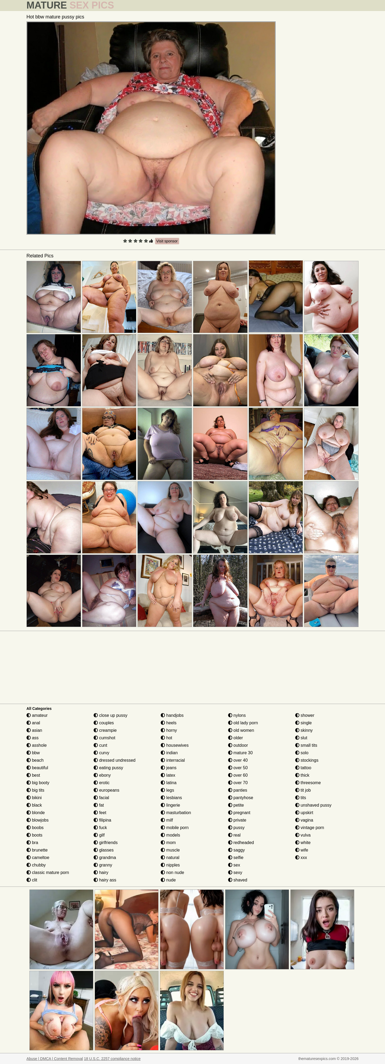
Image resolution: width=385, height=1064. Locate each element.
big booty (37, 782)
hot (166, 738)
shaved (237, 880)
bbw (33, 752)
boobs (35, 827)
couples (104, 723)
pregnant (239, 812)
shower (304, 715)
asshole (36, 745)
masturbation (176, 812)
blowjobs (37, 820)
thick (302, 775)
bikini (34, 797)
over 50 (238, 767)
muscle (170, 850)
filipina (102, 820)
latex (168, 775)
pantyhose (240, 797)
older (235, 738)
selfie (236, 857)
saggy (236, 850)
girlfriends (106, 842)
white (303, 842)
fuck (100, 827)
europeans (106, 790)
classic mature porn (47, 872)
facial (101, 797)
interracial (173, 760)
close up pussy (110, 715)
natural (170, 857)
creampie (105, 730)
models (170, 835)
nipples (170, 865)
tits (300, 797)
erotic (102, 782)
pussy (236, 827)
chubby (36, 865)
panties (237, 790)
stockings (306, 760)
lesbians (171, 797)
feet (100, 812)
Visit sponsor (167, 241)
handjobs (172, 715)
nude (168, 880)
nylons (237, 715)
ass (32, 738)
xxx (301, 857)
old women (241, 730)
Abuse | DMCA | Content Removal (54, 1059)
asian (34, 730)
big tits (35, 790)
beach (35, 760)
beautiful (37, 767)
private (237, 820)
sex (234, 865)
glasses (104, 850)
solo (302, 752)
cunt (100, 745)
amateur (37, 715)
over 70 (238, 782)
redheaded (241, 842)
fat (99, 805)
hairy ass (105, 880)
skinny (304, 730)
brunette (37, 850)
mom (168, 842)
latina (168, 782)
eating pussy (108, 767)
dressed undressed (115, 760)
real (234, 835)
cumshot (104, 738)
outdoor (238, 745)
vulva (303, 835)
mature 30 (240, 752)
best (33, 775)
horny (169, 730)
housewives (174, 745)
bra (32, 842)
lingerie (170, 805)
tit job (303, 790)
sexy (235, 872)
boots (34, 835)
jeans (168, 767)
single (303, 723)
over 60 (238, 775)
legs (167, 790)
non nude (172, 872)
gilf (99, 835)
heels (168, 723)
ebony (102, 775)
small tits (306, 745)
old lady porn (243, 723)
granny (103, 865)
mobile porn (174, 827)
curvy (101, 752)
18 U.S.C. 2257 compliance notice (112, 1059)
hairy (101, 872)
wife (301, 850)
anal (33, 723)
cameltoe (37, 857)
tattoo (303, 767)
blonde (35, 812)
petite (236, 805)
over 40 (238, 760)
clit (31, 880)
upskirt (304, 812)
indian (169, 752)
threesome (308, 782)
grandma (105, 857)
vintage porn (309, 827)
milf (167, 820)
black (34, 805)
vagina (304, 820)
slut (301, 738)
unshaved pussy (313, 805)
